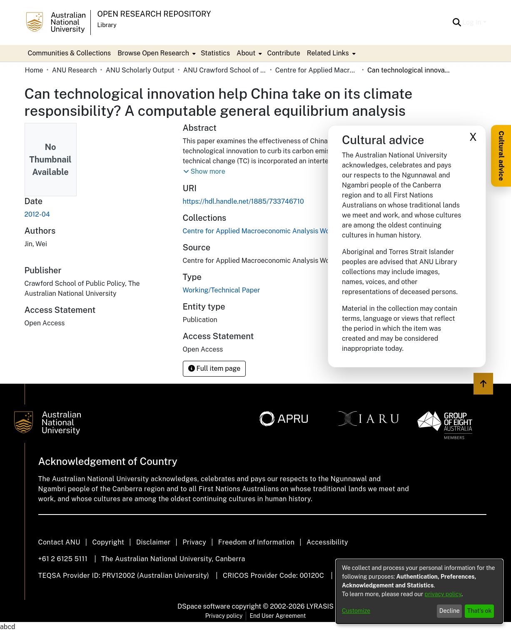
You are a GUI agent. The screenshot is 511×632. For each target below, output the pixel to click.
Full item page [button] (214, 368)
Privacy (194, 542)
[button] (456, 22)
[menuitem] (155, 53)
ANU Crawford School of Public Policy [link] (225, 70)
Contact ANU (59, 542)
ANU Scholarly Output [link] (140, 70)
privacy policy (443, 594)
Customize (356, 610)
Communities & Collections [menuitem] (69, 53)
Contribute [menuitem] (283, 53)
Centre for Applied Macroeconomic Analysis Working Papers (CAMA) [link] (317, 70)
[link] (288, 231)
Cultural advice (501, 156)
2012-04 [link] (37, 214)
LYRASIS (319, 606)
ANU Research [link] (74, 70)
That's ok (479, 610)
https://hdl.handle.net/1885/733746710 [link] (243, 201)
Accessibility (327, 542)
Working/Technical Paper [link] (221, 290)
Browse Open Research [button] (153, 53)
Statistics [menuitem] (215, 53)
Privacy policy (224, 615)
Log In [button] (472, 22)
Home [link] (34, 70)
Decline (449, 610)
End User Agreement (277, 615)
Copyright (108, 542)
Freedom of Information (256, 542)
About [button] (246, 53)
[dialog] (419, 592)
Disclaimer (153, 542)
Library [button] (107, 25)
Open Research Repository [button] (154, 14)
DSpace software (203, 606)
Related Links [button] (328, 53)
